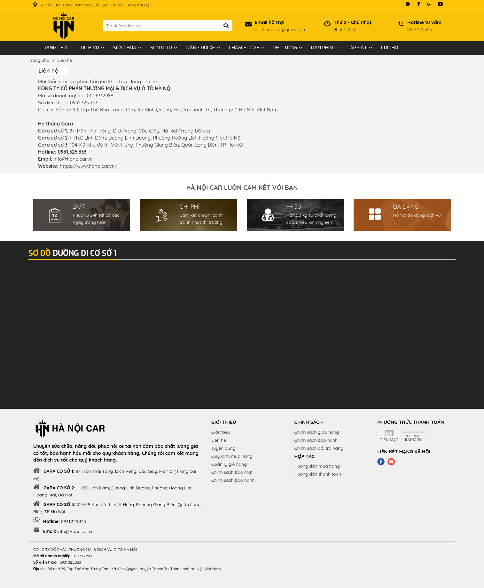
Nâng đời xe (200, 47)
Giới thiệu (220, 432)
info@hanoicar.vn (73, 159)
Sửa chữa (124, 47)
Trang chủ (53, 47)
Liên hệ (64, 60)
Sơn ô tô (161, 47)
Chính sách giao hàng (316, 432)
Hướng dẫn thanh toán (317, 474)
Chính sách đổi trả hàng (318, 448)
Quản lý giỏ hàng (229, 464)
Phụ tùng (285, 47)
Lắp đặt (357, 47)
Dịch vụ (90, 47)
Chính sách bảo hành (233, 480)
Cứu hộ (389, 47)
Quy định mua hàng (231, 456)
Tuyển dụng (223, 448)
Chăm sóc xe (244, 47)
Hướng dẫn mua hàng (317, 466)
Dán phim (322, 47)
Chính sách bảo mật (232, 472)
